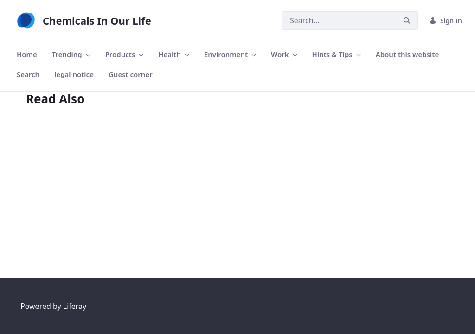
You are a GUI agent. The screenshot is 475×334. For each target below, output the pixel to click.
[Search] (339, 20)
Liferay (74, 306)
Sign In (445, 20)
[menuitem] (27, 54)
